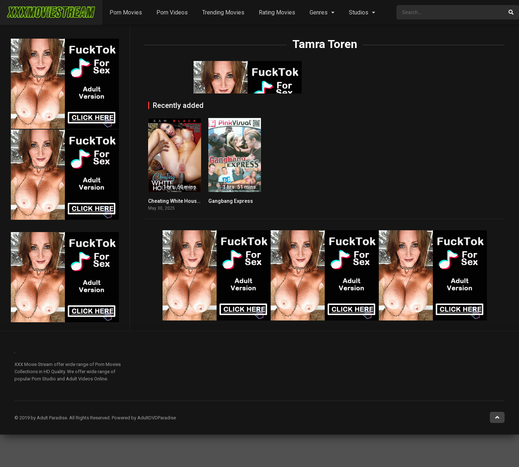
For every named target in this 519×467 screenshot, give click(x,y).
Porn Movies (126, 12)
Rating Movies (277, 12)
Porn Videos (172, 12)
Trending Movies (223, 12)
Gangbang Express (230, 201)
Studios (358, 12)
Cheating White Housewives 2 (182, 201)
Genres (319, 12)
